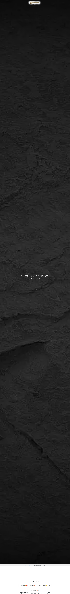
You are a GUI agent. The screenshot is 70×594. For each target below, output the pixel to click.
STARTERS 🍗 (32, 585)
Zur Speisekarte (35, 289)
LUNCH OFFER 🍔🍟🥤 (24, 585)
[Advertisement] (35, 575)
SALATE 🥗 (39, 585)
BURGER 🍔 (45, 585)
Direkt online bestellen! (35, 286)
